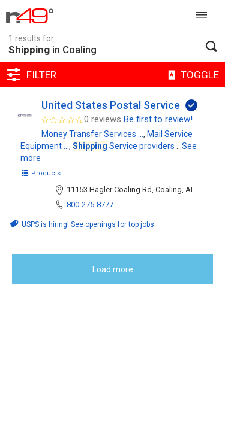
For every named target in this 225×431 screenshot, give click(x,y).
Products (40, 173)
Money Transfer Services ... (92, 134)
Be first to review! (158, 119)
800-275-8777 (90, 204)
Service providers (124, 146)
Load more (112, 269)
